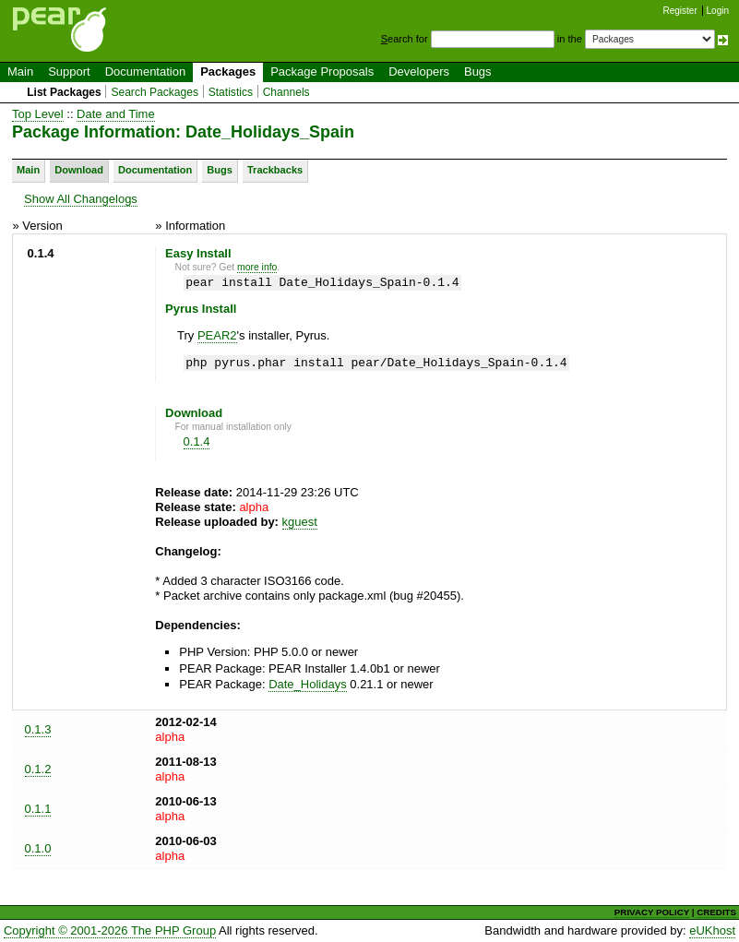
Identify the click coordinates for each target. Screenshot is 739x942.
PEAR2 (217, 335)
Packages (228, 71)
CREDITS (716, 912)
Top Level (38, 114)
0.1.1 (38, 809)
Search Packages (154, 92)
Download (78, 169)
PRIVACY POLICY (651, 912)
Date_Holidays (307, 684)
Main (20, 71)
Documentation (145, 71)
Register (680, 11)
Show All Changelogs (80, 199)
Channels (286, 92)
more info (257, 267)
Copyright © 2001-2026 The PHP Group (110, 930)
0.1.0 (38, 848)
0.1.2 (38, 769)
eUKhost (712, 930)
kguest (299, 522)
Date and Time (116, 114)
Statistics (231, 92)
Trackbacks (275, 169)
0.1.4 (197, 441)
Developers (418, 71)
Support (69, 71)
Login (718, 11)
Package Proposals (322, 71)
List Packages (64, 92)
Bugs (478, 71)
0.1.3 (38, 729)
